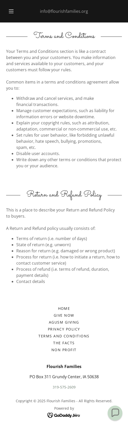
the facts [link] (64, 342)
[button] (11, 11)
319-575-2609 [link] (64, 387)
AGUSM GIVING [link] (64, 322)
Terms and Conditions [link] (64, 336)
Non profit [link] (64, 349)
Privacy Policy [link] (64, 329)
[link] (64, 414)
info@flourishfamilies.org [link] (64, 11)
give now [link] (64, 315)
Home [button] (64, 308)
